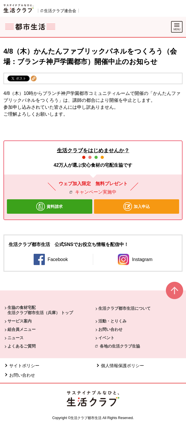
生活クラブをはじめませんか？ (93, 150)
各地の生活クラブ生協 (120, 346)
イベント (106, 337)
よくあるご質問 (21, 346)
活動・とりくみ (112, 321)
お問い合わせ (110, 329)
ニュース (15, 337)
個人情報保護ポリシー (122, 365)
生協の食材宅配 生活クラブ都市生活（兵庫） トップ (40, 310)
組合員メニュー (21, 329)
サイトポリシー (24, 365)
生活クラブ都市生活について (124, 308)
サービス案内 (19, 321)
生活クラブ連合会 (60, 11)
